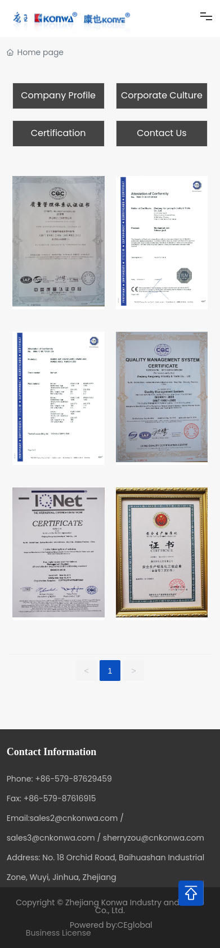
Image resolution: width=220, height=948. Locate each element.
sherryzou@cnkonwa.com (153, 837)
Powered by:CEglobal (110, 925)
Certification (58, 133)
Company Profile (58, 95)
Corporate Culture (162, 95)
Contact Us (161, 133)
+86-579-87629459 (73, 778)
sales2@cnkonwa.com (74, 818)
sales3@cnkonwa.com (51, 837)
